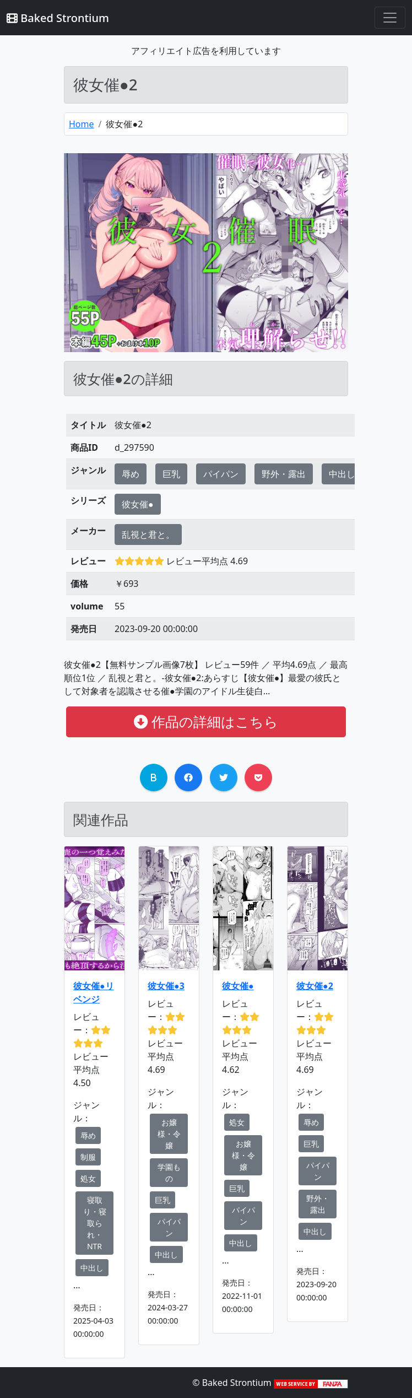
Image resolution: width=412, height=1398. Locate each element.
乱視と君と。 (148, 534)
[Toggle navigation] (390, 18)
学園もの (169, 1173)
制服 (88, 1157)
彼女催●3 (166, 986)
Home (81, 124)
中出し (342, 474)
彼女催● (138, 504)
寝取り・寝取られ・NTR (94, 1223)
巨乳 (171, 474)
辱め (130, 474)
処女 (88, 1178)
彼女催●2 (314, 986)
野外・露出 (284, 474)
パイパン (220, 474)
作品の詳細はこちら (206, 721)
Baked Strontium (58, 17)
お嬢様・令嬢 (169, 1134)
